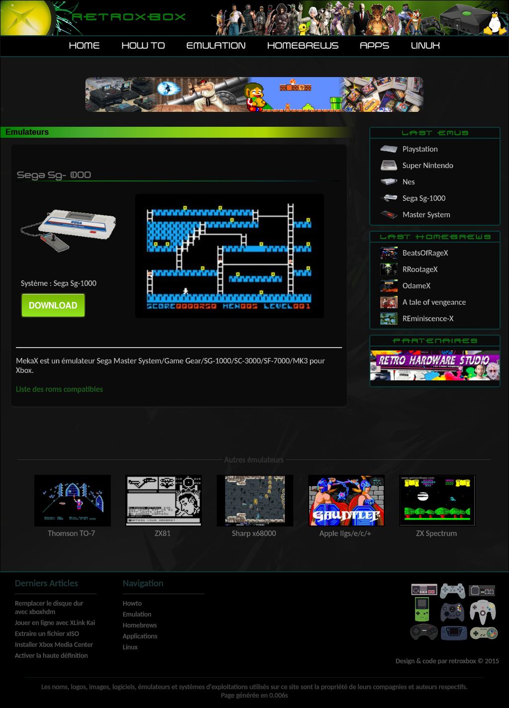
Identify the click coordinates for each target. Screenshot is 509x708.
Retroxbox (128, 17)
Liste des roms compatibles (59, 389)
